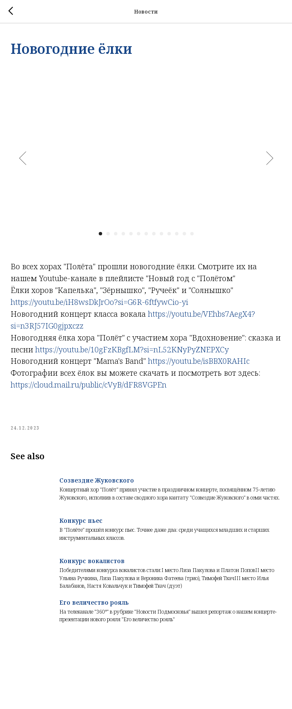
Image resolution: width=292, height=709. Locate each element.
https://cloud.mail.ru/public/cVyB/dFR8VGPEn (89, 385)
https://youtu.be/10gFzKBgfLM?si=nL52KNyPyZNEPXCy (132, 349)
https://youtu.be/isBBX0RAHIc (199, 361)
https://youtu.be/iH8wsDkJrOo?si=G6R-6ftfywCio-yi (99, 302)
